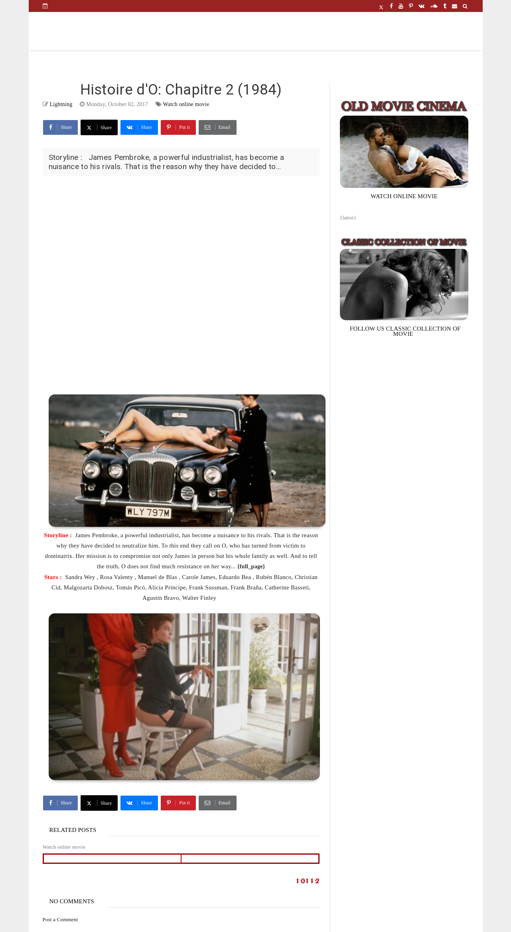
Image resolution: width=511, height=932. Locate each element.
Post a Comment (60, 919)
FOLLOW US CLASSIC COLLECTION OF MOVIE (405, 331)
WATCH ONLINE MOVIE (404, 196)
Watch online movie (186, 104)
